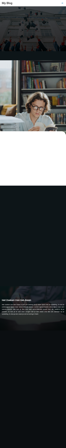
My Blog (7, 3)
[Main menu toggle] (62, 3)
